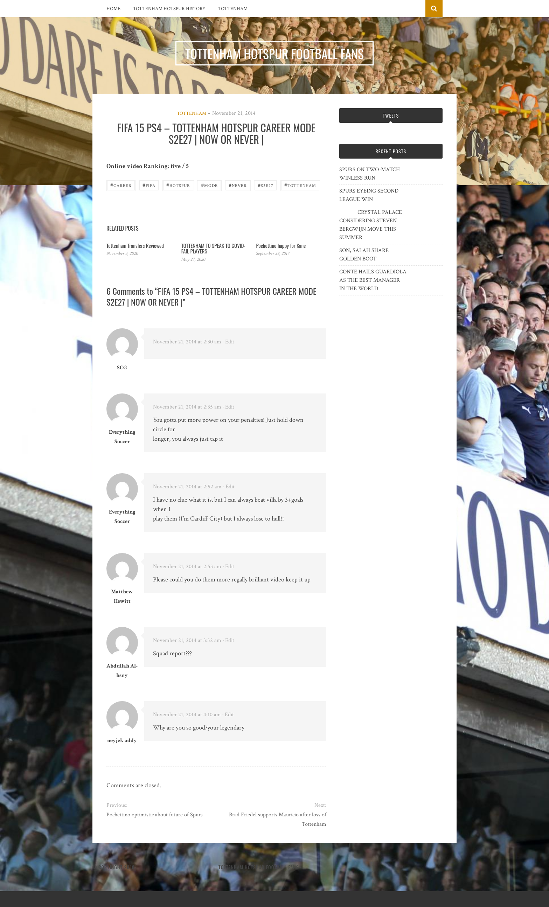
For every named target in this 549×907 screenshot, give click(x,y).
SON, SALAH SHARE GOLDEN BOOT (364, 255)
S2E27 (265, 185)
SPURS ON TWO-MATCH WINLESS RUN (369, 174)
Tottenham (233, 9)
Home (113, 9)
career (121, 185)
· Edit (228, 342)
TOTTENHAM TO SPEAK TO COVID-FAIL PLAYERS (213, 248)
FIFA (149, 185)
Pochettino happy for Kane (281, 245)
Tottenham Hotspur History (169, 9)
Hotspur (178, 185)
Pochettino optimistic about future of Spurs (154, 814)
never (238, 185)
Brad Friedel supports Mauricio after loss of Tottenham (277, 819)
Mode (209, 185)
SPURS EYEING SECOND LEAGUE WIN (368, 195)
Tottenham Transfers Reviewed (135, 245)
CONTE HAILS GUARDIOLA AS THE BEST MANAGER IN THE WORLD (372, 280)
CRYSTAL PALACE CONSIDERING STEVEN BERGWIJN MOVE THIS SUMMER (370, 225)
